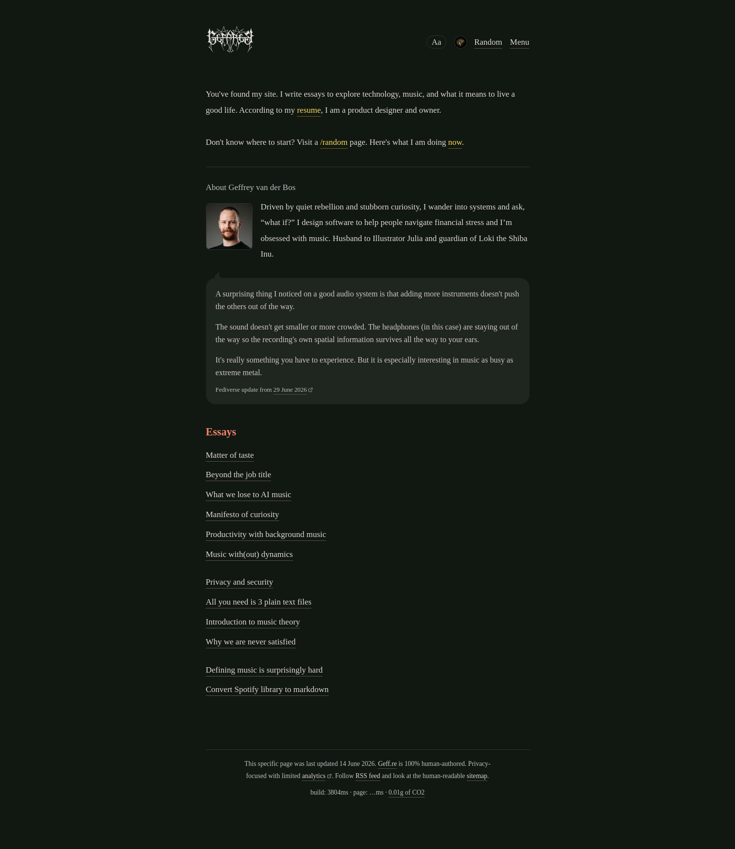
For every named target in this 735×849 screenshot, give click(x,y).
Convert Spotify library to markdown (267, 689)
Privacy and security (239, 582)
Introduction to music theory (253, 621)
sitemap (477, 776)
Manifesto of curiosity (242, 514)
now (455, 142)
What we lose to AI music (248, 494)
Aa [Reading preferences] (437, 42)
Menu (520, 42)
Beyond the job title (239, 474)
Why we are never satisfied (251, 641)
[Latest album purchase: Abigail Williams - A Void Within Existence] (460, 42)
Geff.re (387, 763)
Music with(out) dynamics (249, 554)
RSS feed (368, 776)
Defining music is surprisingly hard (264, 670)
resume (309, 110)
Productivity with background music (266, 534)
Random (488, 42)
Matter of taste (230, 455)
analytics (313, 776)
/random (334, 142)
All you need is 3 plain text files (259, 601)
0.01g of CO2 (407, 792)
